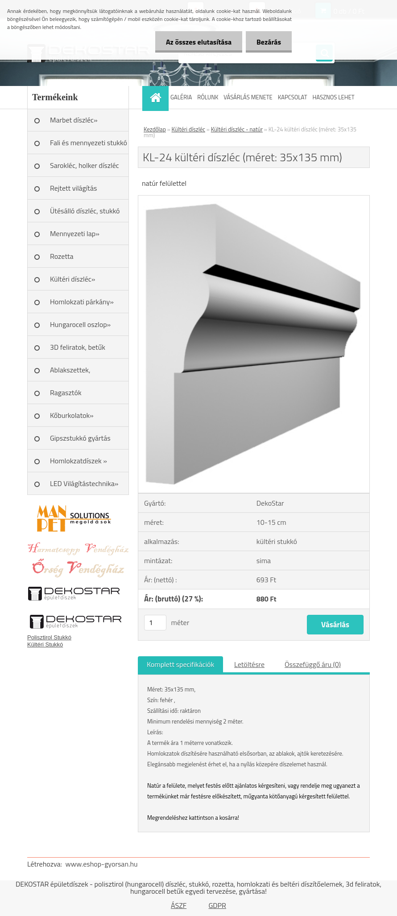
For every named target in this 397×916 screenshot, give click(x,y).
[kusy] (155, 622)
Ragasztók (66, 392)
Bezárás (268, 42)
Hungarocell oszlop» (80, 324)
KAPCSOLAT (292, 97)
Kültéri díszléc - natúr (237, 129)
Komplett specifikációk (180, 664)
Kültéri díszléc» (72, 279)
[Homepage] (156, 97)
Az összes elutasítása (197, 42)
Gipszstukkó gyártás (80, 438)
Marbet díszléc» (74, 119)
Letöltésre (249, 664)
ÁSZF (178, 905)
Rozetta (62, 256)
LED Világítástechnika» (84, 483)
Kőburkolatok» (72, 415)
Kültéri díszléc (188, 129)
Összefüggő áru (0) (313, 664)
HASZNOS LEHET (334, 97)
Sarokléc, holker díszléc (84, 165)
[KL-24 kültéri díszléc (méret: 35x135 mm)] (253, 199)
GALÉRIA (181, 97)
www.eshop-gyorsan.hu (102, 864)
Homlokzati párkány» (82, 301)
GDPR (217, 905)
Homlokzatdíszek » (78, 460)
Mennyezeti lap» (74, 233)
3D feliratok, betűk (77, 347)
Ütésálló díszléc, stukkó (85, 210)
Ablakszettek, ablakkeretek (70, 372)
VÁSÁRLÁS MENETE (247, 97)
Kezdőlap (155, 129)
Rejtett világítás (73, 188)
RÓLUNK (207, 97)
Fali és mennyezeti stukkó (88, 142)
